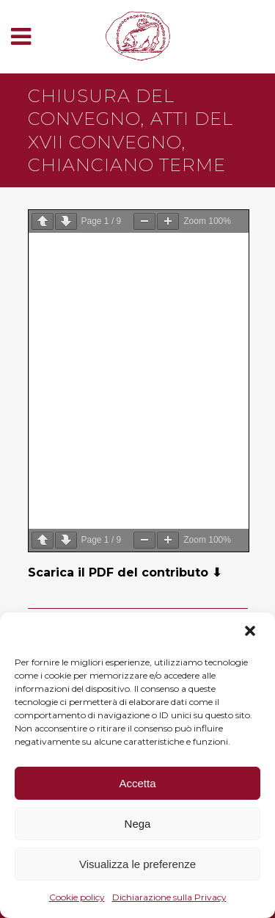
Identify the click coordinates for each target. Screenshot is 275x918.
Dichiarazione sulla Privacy (169, 897)
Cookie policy (77, 897)
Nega (138, 823)
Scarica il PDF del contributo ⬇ (124, 572)
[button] (251, 632)
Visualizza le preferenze (137, 864)
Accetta (137, 783)
